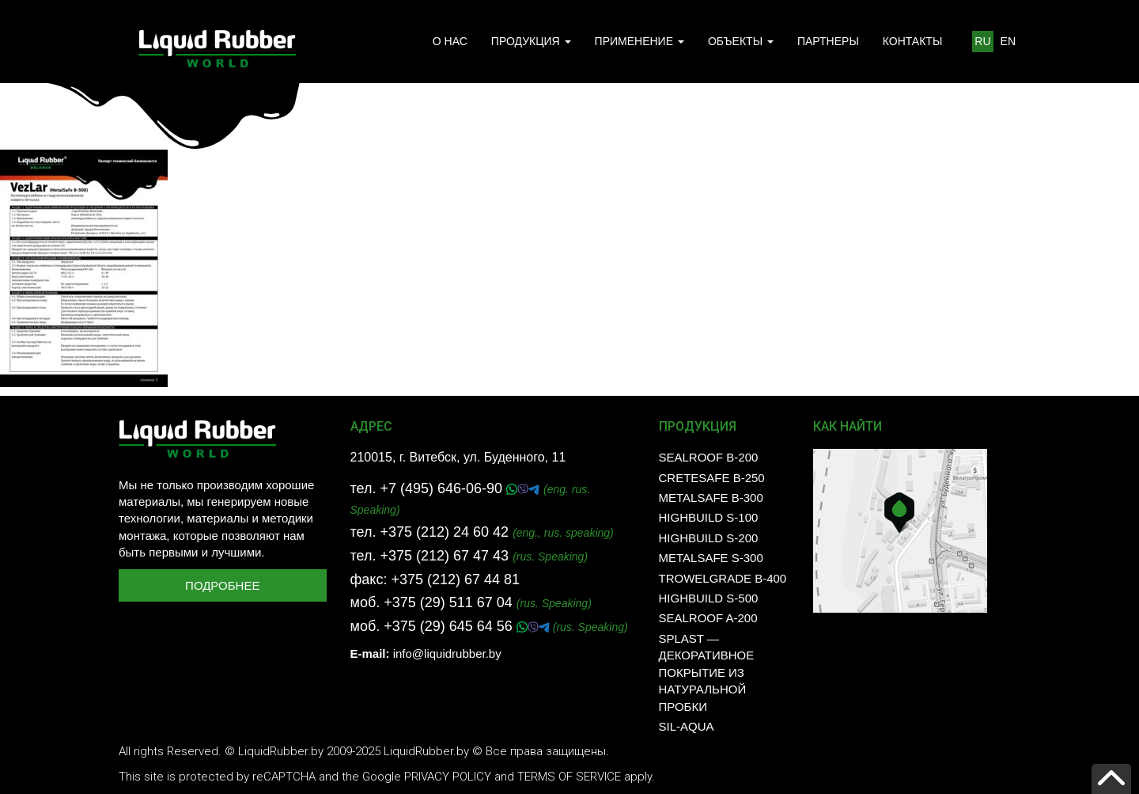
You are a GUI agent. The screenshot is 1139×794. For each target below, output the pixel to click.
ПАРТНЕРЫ (828, 41)
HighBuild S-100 (709, 517)
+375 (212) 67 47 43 (444, 556)
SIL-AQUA (686, 726)
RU (982, 41)
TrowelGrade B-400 (723, 578)
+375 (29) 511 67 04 (448, 602)
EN (1008, 41)
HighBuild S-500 (709, 598)
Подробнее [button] (222, 585)
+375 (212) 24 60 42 (444, 532)
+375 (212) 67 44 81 (455, 579)
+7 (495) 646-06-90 (443, 488)
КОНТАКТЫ (913, 41)
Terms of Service (569, 776)
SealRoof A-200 (708, 618)
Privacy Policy (447, 776)
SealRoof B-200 (709, 457)
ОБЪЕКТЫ (741, 41)
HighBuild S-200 (709, 538)
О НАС (450, 41)
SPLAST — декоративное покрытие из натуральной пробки (707, 672)
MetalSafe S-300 (711, 557)
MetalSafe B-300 (711, 497)
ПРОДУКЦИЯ (531, 41)
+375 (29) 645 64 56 (450, 626)
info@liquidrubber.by (447, 653)
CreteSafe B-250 (712, 477)
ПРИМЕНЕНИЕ (639, 41)
